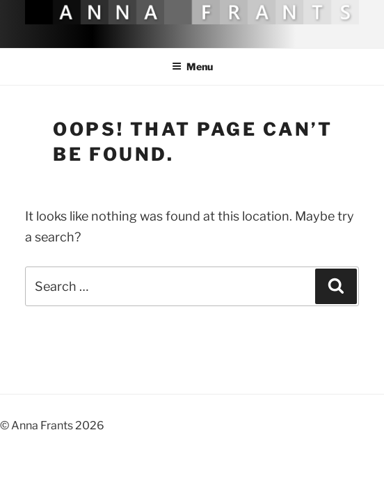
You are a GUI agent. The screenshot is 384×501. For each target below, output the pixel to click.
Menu (192, 66)
